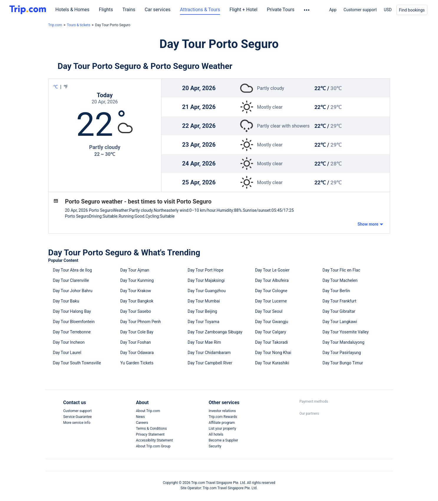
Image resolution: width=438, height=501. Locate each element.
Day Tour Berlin (336, 290)
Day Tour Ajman (134, 270)
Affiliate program (222, 423)
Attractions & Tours (200, 9)
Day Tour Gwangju (271, 321)
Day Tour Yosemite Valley (346, 332)
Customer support (360, 9)
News (140, 417)
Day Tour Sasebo (135, 311)
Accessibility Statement (154, 440)
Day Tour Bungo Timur (343, 363)
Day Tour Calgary (270, 332)
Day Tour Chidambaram (209, 352)
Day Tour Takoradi (271, 342)
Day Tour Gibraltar (339, 311)
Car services (158, 9)
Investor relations (222, 411)
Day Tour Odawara (136, 352)
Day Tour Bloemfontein (74, 321)
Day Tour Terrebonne (72, 332)
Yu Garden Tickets (136, 363)
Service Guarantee (77, 417)
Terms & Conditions (151, 428)
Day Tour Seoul (268, 311)
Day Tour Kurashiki (272, 363)
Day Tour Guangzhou (207, 290)
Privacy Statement (150, 434)
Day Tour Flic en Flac (341, 270)
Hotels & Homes (72, 9)
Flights (106, 9)
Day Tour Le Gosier (272, 270)
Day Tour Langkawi (340, 321)
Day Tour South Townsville (77, 363)
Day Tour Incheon (69, 342)
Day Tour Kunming (136, 280)
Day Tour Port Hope (205, 270)
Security (215, 446)
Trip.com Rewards (223, 417)
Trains (129, 9)
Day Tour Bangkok (136, 301)
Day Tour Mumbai (204, 301)
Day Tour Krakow (135, 290)
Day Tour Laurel (67, 352)
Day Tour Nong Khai (273, 352)
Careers (142, 423)
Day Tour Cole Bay (136, 332)
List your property (222, 428)
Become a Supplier (223, 440)
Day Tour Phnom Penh (140, 321)
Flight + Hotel (243, 9)
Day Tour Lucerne (271, 301)
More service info (76, 423)
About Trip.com (148, 411)
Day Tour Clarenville (71, 280)
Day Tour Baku (66, 301)
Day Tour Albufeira (272, 280)
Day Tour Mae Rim (204, 342)
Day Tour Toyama (203, 321)
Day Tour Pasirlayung (342, 352)
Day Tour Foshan (135, 342)
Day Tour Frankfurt (339, 301)
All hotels (216, 434)
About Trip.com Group (153, 446)
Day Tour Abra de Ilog (72, 270)
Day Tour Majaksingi (206, 280)
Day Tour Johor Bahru (72, 290)
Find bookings (412, 10)
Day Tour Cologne (271, 290)
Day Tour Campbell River (210, 363)
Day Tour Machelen (340, 280)
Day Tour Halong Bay (72, 311)
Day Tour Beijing (202, 311)
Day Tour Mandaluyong (343, 342)
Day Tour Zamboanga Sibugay (215, 332)
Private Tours (281, 9)
